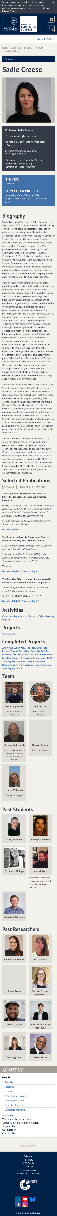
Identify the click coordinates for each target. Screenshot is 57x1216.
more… (9, 202)
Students (10, 1091)
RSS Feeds (28, 1163)
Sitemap (28, 1166)
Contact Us (8, 1133)
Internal (28, 1159)
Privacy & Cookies (29, 1169)
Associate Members (15, 1109)
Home (5, 48)
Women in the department (17, 1119)
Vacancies (7, 1115)
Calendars (29, 1156)
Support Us (8, 1126)
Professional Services (16, 1095)
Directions (11, 167)
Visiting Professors (14, 1100)
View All (9, 487)
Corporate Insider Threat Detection (25, 198)
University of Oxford (27, 1212)
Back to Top (28, 1145)
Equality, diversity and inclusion (20, 1122)
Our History (9, 1129)
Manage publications (32, 487)
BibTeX (16, 529)
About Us (16, 48)
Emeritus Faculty (14, 1105)
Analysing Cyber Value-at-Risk (22, 195)
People (28, 48)
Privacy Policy (8, 11)
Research (9, 1086)
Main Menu (45, 39)
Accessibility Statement (29, 1173)
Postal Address (26, 167)
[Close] (54, 2)
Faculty (39, 48)
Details (6, 529)
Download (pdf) (31, 571)
